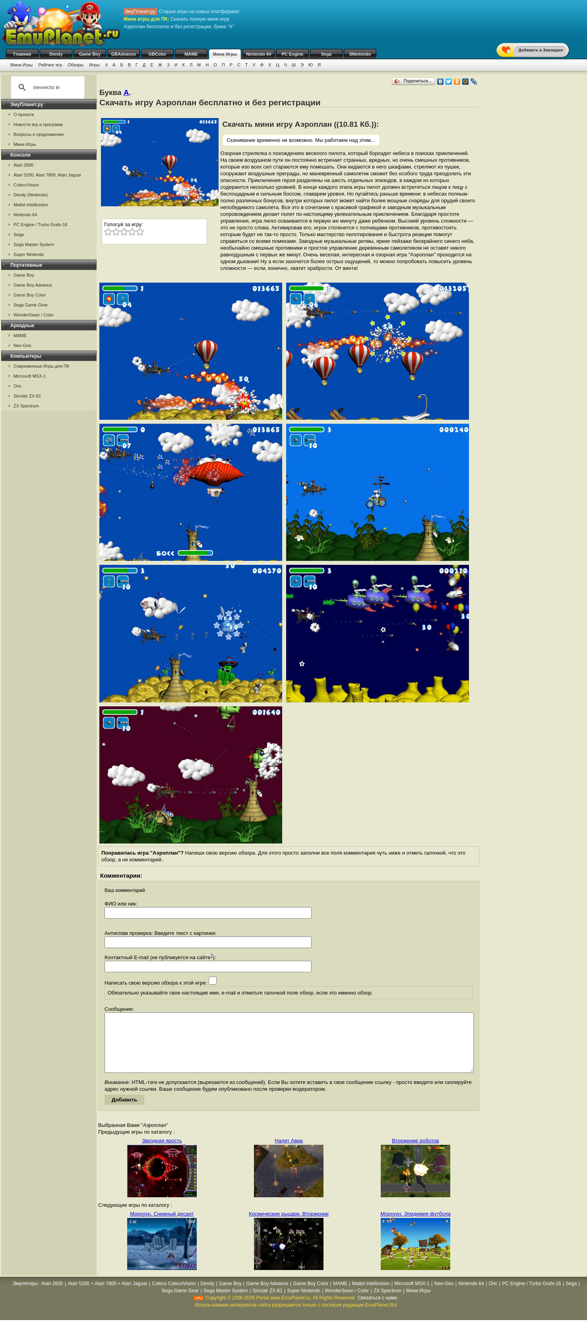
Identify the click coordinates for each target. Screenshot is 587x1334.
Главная (22, 54)
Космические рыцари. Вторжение (289, 1226)
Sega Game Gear (31, 304)
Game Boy (90, 54)
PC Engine (292, 54)
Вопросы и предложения (39, 134)
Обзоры (75, 64)
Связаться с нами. (378, 1310)
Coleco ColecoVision (174, 1295)
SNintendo (360, 54)
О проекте (24, 114)
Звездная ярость (162, 1153)
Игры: (95, 64)
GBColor (157, 54)
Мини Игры (225, 54)
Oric (17, 386)
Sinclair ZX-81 (27, 396)
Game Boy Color (30, 295)
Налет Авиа (289, 1153)
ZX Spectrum (26, 405)
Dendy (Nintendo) (31, 194)
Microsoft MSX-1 (30, 376)
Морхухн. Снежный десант (162, 1226)
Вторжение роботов (415, 1153)
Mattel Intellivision (31, 204)
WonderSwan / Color (34, 314)
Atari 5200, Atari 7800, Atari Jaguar (47, 175)
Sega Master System (34, 244)
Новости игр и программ (38, 124)
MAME (191, 54)
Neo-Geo (22, 345)
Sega (326, 54)
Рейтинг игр (50, 64)
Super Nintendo (29, 254)
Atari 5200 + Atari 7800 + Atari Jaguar (107, 1295)
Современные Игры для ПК (41, 366)
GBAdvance (123, 54)
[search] (46, 87)
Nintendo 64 (258, 54)
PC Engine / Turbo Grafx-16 (41, 224)
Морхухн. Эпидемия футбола (415, 1226)
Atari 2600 (23, 165)
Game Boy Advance (33, 285)
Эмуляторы (25, 1295)
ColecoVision (26, 184)
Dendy (56, 54)
